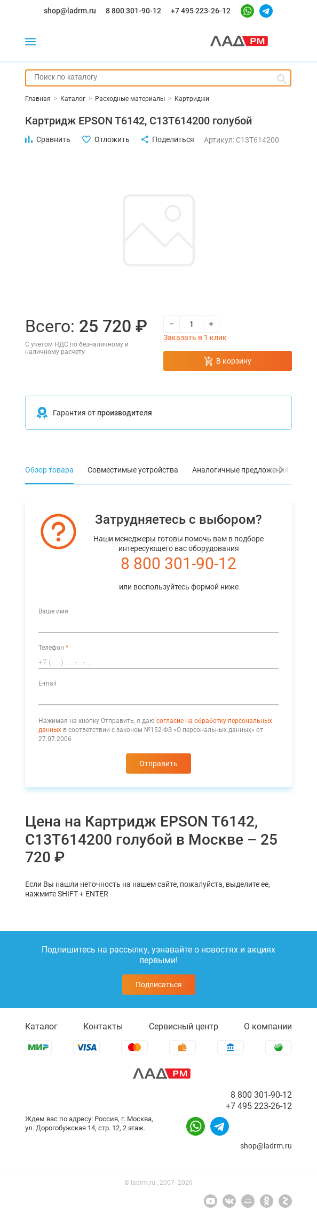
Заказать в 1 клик (195, 337)
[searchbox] (158, 77)
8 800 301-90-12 (133, 10)
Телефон (53, 647)
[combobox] (158, 77)
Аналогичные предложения (240, 470)
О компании (268, 1026)
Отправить (158, 763)
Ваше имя (53, 611)
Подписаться (159, 984)
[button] (278, 469)
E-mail (47, 683)
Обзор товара (49, 470)
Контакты (103, 1026)
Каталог (41, 1026)
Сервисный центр (183, 1026)
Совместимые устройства (133, 470)
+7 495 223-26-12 (201, 10)
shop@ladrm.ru (70, 10)
